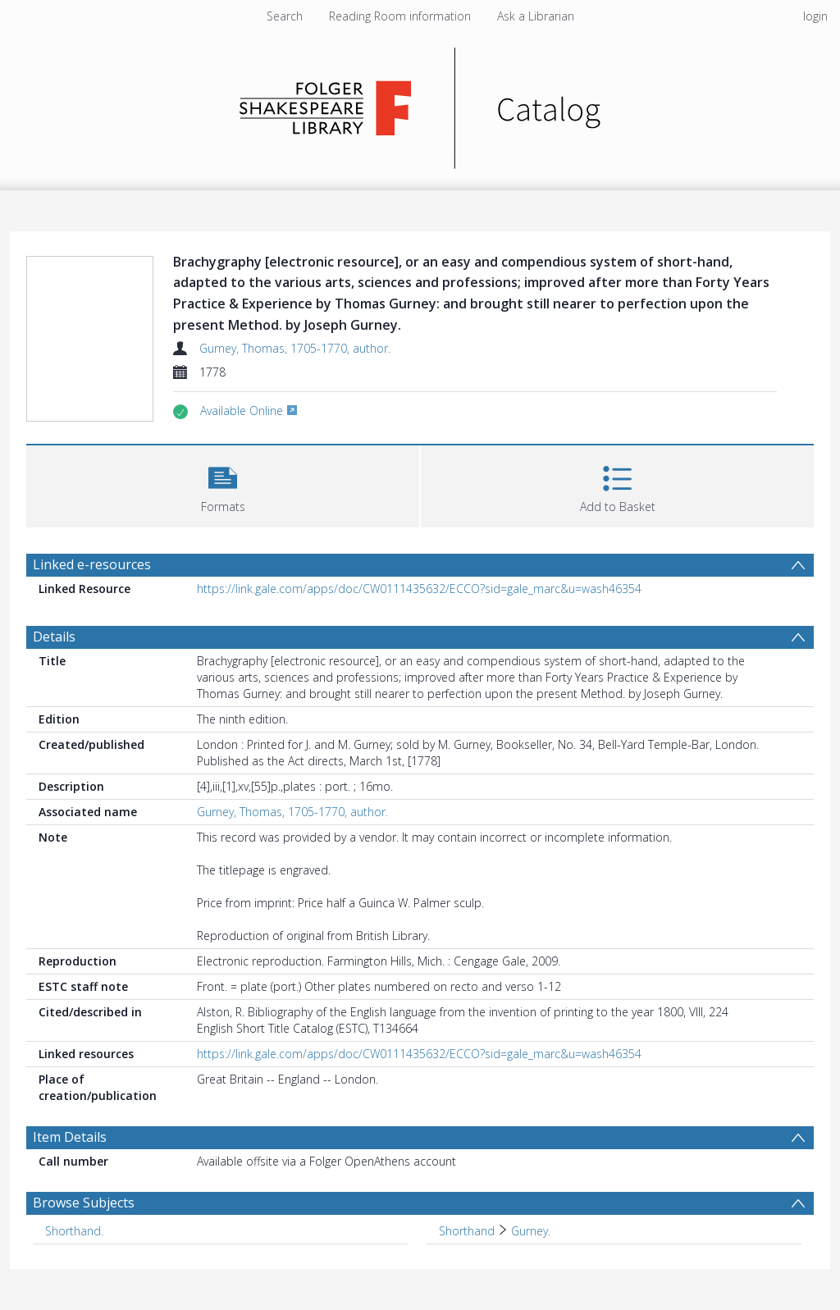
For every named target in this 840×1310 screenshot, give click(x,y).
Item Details (70, 1137)
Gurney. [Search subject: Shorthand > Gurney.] (530, 1231)
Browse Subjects (84, 1203)
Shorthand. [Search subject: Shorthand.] (74, 1231)
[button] (222, 484)
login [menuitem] (815, 16)
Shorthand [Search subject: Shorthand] (467, 1231)
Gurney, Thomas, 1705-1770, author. (294, 348)
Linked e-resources (92, 564)
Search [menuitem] (285, 16)
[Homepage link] (420, 103)
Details (54, 637)
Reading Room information (400, 16)
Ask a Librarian (535, 16)
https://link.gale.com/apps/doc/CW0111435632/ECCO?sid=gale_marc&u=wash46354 (419, 588)
